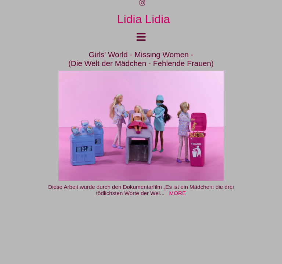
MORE (177, 193)
